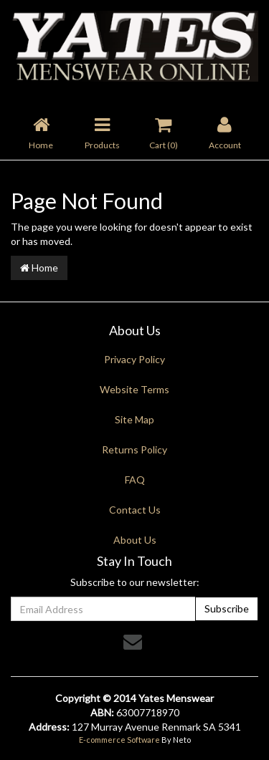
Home (39, 267)
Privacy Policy (134, 359)
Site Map (134, 419)
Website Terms (134, 389)
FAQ (135, 479)
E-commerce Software (119, 739)
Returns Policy (134, 449)
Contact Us (135, 510)
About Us (134, 540)
